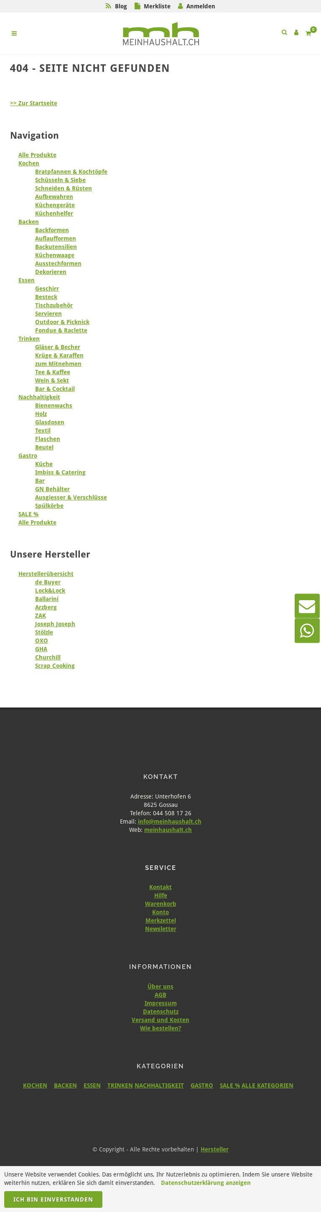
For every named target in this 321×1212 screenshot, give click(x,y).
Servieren (48, 313)
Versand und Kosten (160, 1020)
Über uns (160, 986)
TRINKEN (120, 1085)
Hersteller (215, 1149)
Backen (28, 221)
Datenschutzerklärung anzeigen (206, 1182)
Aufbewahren (54, 196)
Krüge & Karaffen (59, 355)
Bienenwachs (53, 405)
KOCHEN (35, 1085)
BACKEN (65, 1085)
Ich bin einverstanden (53, 1199)
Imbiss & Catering (60, 472)
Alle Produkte (37, 155)
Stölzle (44, 632)
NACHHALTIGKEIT (159, 1085)
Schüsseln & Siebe (60, 180)
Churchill (48, 657)
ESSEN (92, 1085)
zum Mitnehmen (58, 363)
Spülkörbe (49, 505)
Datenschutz (160, 1011)
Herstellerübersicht (46, 574)
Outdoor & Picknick (62, 322)
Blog (121, 6)
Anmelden (200, 6)
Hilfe (160, 895)
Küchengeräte (55, 205)
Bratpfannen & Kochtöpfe (71, 171)
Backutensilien (56, 246)
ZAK (40, 615)
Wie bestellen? (160, 1028)
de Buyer (48, 582)
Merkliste (157, 6)
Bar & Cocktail (55, 388)
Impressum (161, 1003)
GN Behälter (52, 489)
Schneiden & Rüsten (63, 188)
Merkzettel (160, 920)
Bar (40, 480)
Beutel (44, 447)
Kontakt (160, 887)
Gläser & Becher (57, 347)
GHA (41, 649)
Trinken (29, 338)
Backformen (52, 230)
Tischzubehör (54, 305)
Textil (43, 430)
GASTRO (202, 1085)
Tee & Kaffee (52, 372)
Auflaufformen (55, 238)
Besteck (46, 297)
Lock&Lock (50, 590)
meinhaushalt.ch (168, 830)
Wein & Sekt (52, 380)
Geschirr (47, 288)
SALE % (28, 514)
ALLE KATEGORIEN (267, 1085)
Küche (44, 464)
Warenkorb (160, 903)
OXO (41, 640)
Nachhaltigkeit (39, 397)
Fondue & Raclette (61, 330)
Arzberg (46, 607)
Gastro (27, 455)
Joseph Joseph (55, 624)
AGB (160, 994)
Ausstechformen (58, 263)
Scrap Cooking (55, 665)
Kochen (28, 163)
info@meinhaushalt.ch (169, 821)
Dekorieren (50, 272)
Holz (41, 414)
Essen (26, 280)
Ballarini (47, 599)
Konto (160, 912)
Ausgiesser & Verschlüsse (71, 497)
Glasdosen (49, 422)
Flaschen (47, 439)
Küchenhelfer (54, 213)
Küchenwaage (54, 255)
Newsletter (160, 928)
